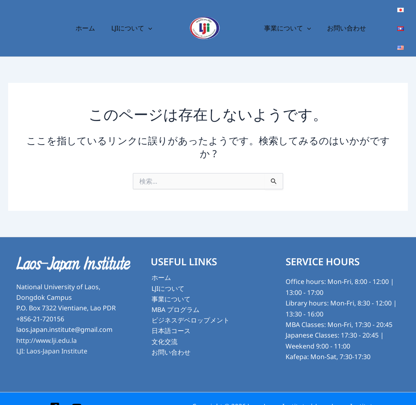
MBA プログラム (175, 294)
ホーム (90, 20)
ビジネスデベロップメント (190, 304)
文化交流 (164, 326)
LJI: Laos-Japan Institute (51, 335)
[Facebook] (55, 391)
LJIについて (133, 20)
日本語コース (170, 315)
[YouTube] (77, 391)
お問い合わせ (342, 20)
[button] (149, 20)
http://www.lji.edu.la (47, 324)
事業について (286, 20)
